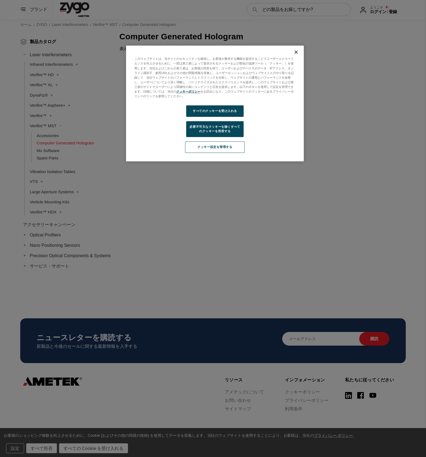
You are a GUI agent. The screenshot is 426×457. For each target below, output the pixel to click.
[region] (215, 103)
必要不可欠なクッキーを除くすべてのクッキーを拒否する (214, 129)
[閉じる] (296, 52)
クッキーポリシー (188, 91)
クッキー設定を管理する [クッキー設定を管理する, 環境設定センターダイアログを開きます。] (214, 147)
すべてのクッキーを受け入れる (215, 110)
